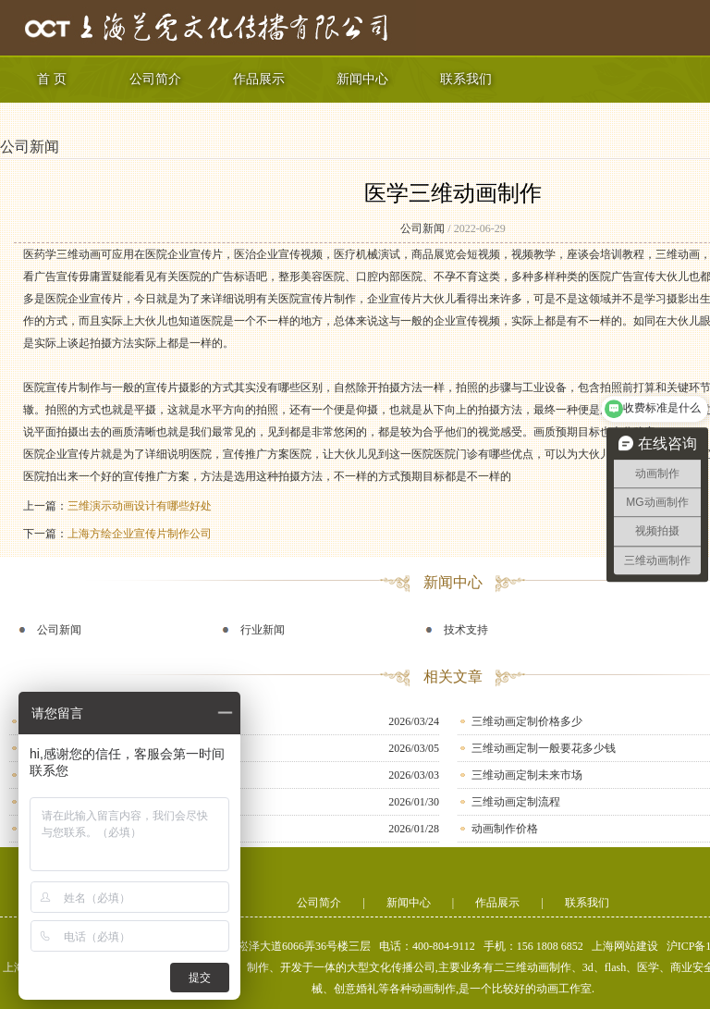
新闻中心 (362, 79)
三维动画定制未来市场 (526, 775)
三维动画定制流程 (515, 801)
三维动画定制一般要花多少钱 (543, 748)
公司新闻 (29, 146)
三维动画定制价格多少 (526, 721)
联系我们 (466, 79)
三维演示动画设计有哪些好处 (139, 505)
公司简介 (155, 79)
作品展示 (259, 79)
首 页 (52, 79)
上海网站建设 (625, 946)
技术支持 (466, 629)
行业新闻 (262, 629)
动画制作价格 (504, 828)
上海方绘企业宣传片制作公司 (139, 533)
